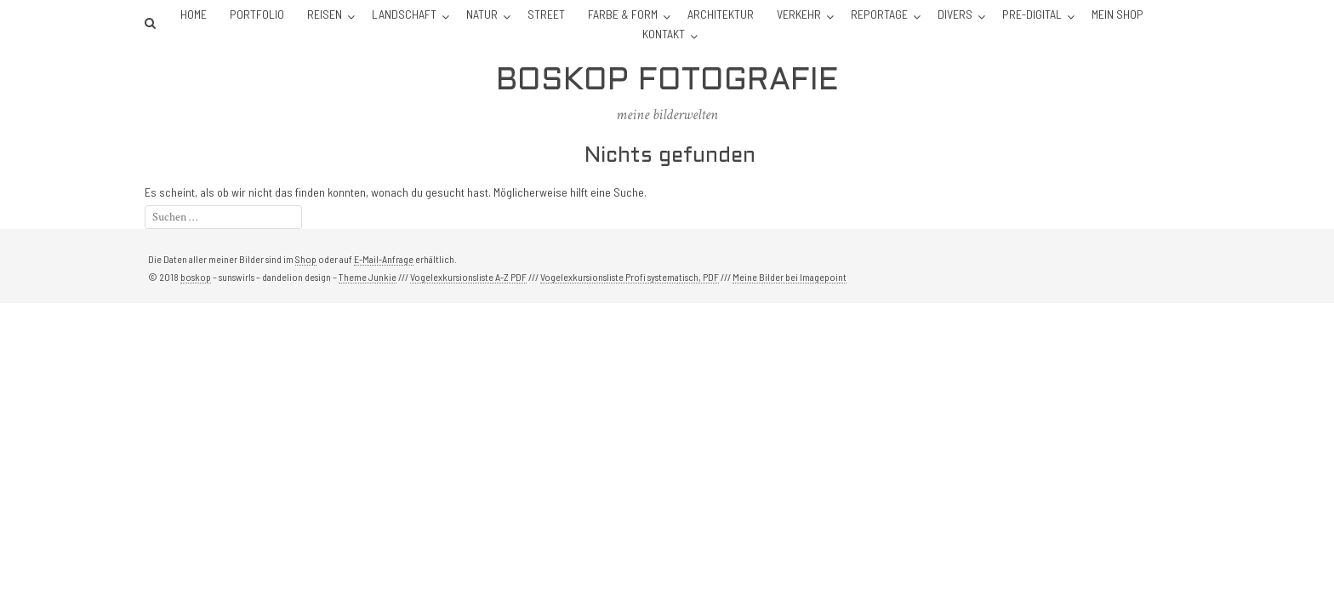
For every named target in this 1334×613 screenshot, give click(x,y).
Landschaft (404, 14)
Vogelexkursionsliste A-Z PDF (468, 277)
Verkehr (799, 14)
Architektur (720, 14)
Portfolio (257, 14)
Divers (955, 14)
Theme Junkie (367, 277)
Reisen (324, 14)
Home (193, 14)
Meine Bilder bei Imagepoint (790, 277)
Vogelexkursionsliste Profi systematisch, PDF (629, 277)
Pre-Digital (1032, 14)
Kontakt (663, 33)
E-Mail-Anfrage (383, 259)
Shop (305, 259)
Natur (482, 14)
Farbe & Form (623, 14)
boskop (195, 277)
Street (546, 14)
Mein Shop (1117, 14)
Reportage (879, 14)
